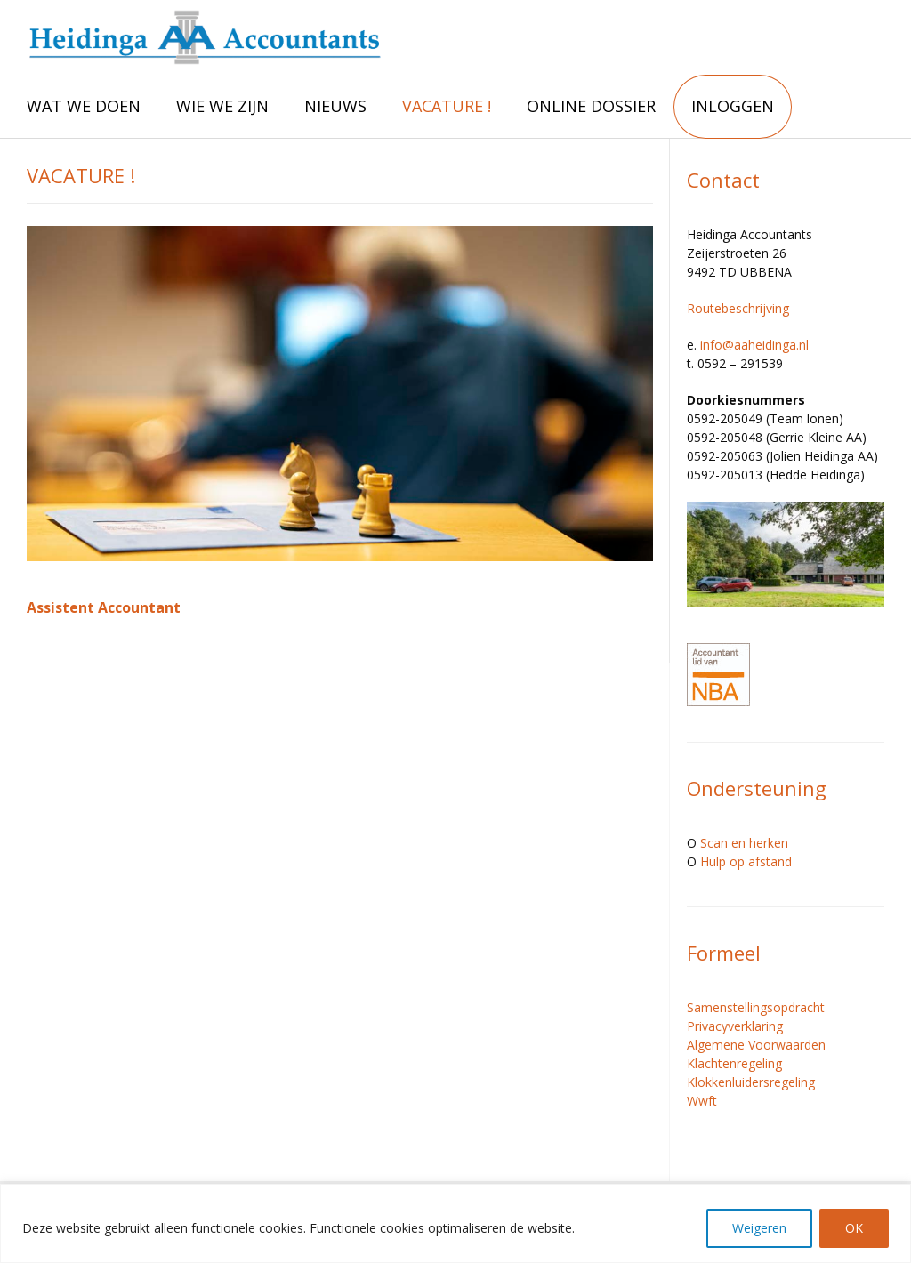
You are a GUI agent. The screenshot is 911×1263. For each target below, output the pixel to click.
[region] (455, 1223)
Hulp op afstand (746, 861)
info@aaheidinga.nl (754, 344)
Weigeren (759, 1227)
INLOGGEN (732, 106)
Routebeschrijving (738, 308)
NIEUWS (335, 106)
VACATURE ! (446, 106)
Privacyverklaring (735, 1026)
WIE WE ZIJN (222, 106)
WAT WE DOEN (84, 106)
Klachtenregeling (734, 1063)
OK (854, 1227)
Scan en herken (744, 842)
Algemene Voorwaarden (756, 1044)
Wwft (702, 1100)
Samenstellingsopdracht (756, 1007)
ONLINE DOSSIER (591, 106)
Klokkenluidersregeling (751, 1082)
